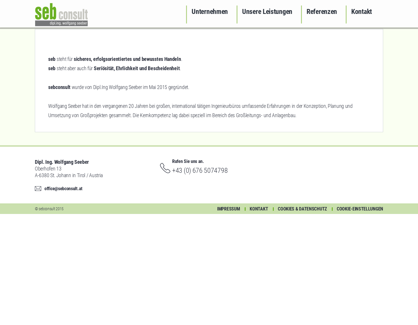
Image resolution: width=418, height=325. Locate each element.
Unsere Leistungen (267, 12)
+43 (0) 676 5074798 (200, 281)
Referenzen (322, 12)
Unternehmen (210, 12)
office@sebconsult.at (63, 299)
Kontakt (361, 12)
